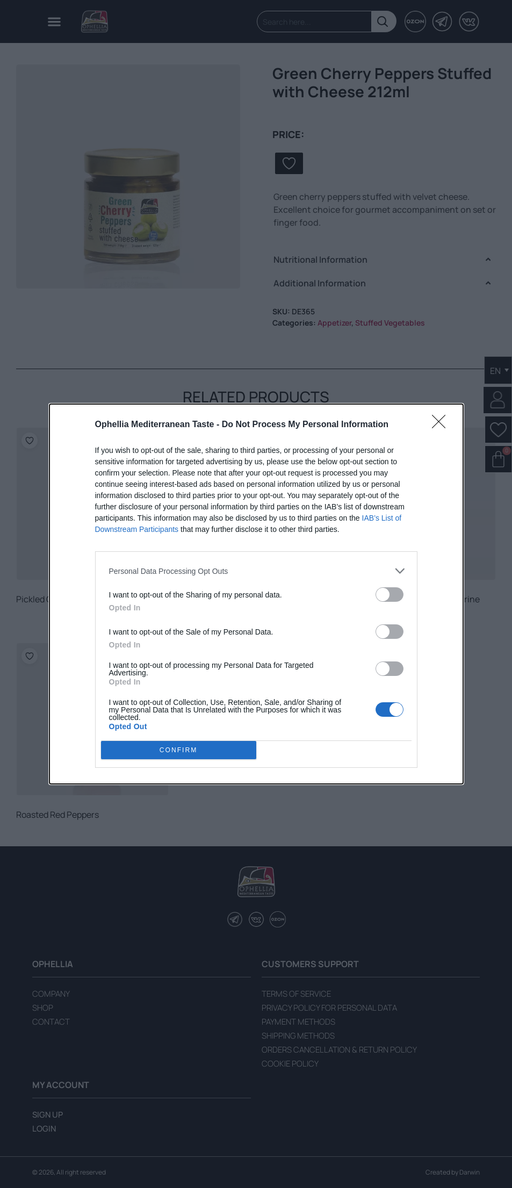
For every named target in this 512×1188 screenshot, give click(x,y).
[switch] (389, 594)
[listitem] (256, 571)
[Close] (442, 425)
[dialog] (256, 594)
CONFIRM (178, 750)
